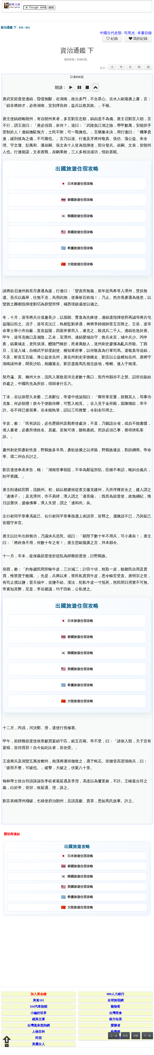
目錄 (135, 1035)
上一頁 (113, 1035)
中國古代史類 (111, 33)
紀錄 (114, 38)
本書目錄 (144, 33)
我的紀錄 (140, 38)
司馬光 (129, 33)
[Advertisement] (76, 950)
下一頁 (147, 1035)
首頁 (125, 1035)
